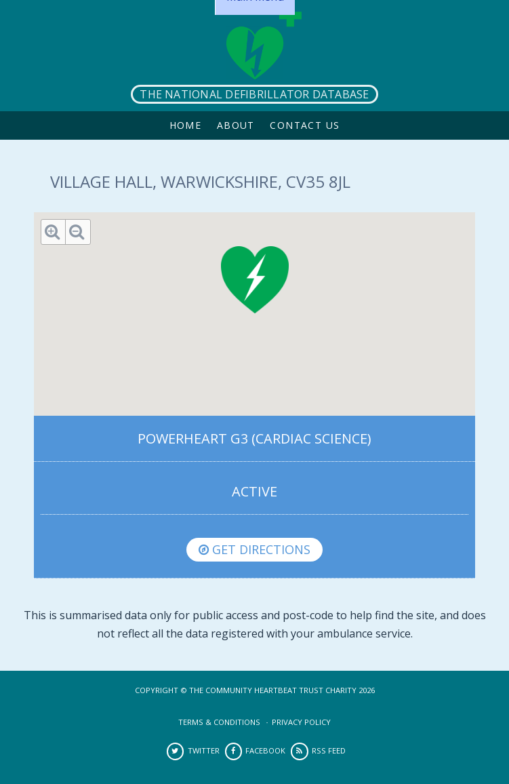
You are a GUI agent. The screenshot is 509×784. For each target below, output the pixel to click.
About (236, 125)
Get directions (254, 549)
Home (185, 125)
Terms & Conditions (219, 722)
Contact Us (305, 125)
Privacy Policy (301, 722)
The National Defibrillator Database (254, 94)
